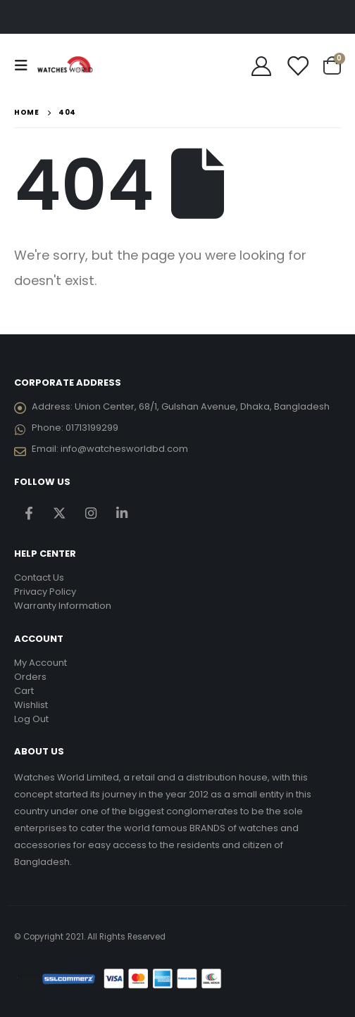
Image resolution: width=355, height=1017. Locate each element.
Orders (30, 676)
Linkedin (121, 513)
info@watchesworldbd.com (124, 448)
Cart (24, 690)
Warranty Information (62, 605)
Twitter (59, 513)
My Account (40, 662)
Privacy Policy (45, 591)
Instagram (90, 513)
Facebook (28, 513)
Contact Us (39, 577)
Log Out (31, 719)
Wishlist (31, 705)
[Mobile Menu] (25, 65)
